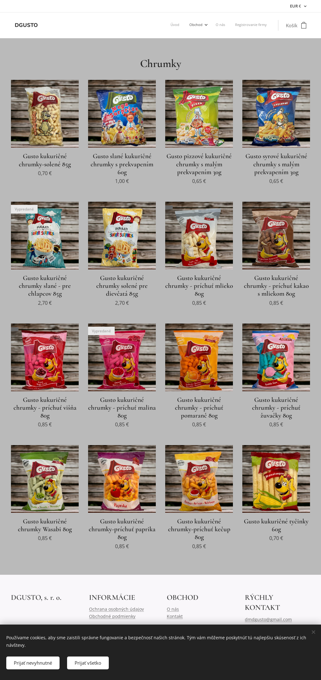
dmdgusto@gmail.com (268, 619)
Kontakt (175, 616)
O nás (173, 609)
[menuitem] (235, 25)
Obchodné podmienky (112, 616)
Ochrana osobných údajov (116, 609)
